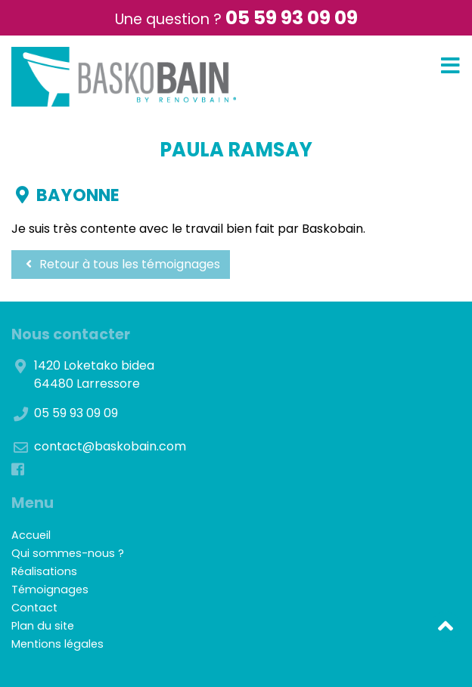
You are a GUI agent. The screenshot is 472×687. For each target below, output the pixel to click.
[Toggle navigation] (450, 66)
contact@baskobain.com (110, 446)
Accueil (31, 535)
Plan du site (42, 625)
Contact (34, 607)
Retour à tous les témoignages (120, 264)
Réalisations (44, 571)
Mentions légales (57, 643)
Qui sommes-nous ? (67, 553)
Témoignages (49, 589)
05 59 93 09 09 (291, 18)
